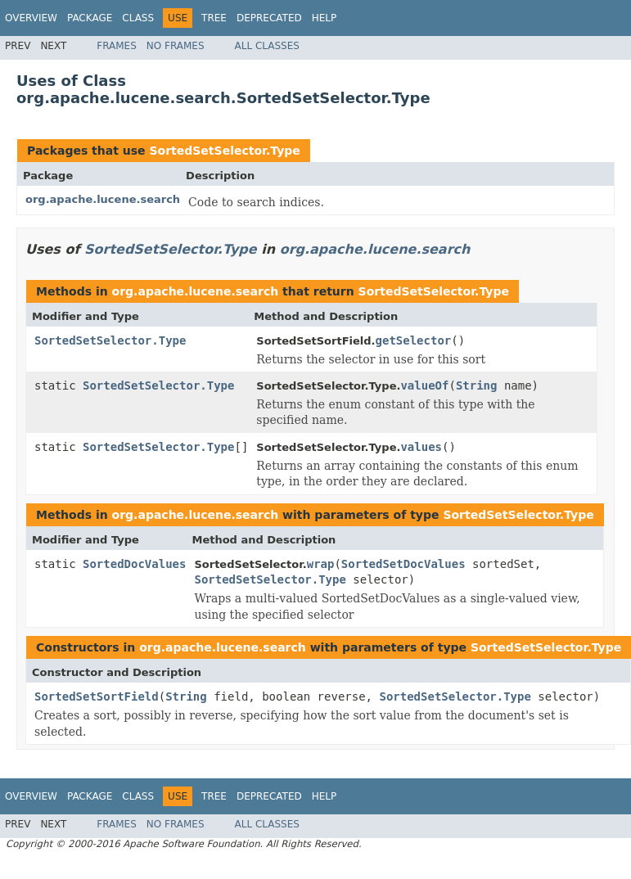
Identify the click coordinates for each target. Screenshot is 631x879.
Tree (214, 18)
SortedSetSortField (96, 696)
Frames (117, 46)
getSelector (414, 340)
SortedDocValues (134, 563)
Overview (31, 18)
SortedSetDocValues (403, 563)
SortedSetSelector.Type (224, 150)
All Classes (267, 46)
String (477, 385)
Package (89, 18)
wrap (321, 563)
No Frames (175, 46)
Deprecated (269, 18)
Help (324, 18)
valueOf (424, 385)
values (421, 446)
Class (138, 18)
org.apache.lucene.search (102, 199)
